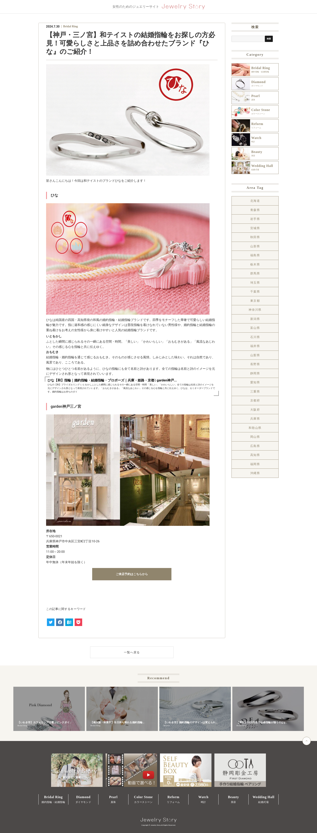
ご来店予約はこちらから (132, 574)
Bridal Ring (70, 26)
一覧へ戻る (132, 652)
